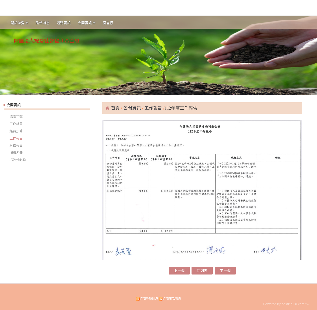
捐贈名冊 (16, 152)
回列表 (202, 271)
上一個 (179, 271)
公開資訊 (132, 108)
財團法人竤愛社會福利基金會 (47, 40)
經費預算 (16, 131)
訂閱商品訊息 (171, 299)
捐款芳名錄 (17, 160)
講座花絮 (16, 116)
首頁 (115, 108)
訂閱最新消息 (149, 299)
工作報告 (16, 138)
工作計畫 (16, 123)
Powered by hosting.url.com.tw (286, 304)
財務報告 (16, 145)
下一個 (225, 271)
